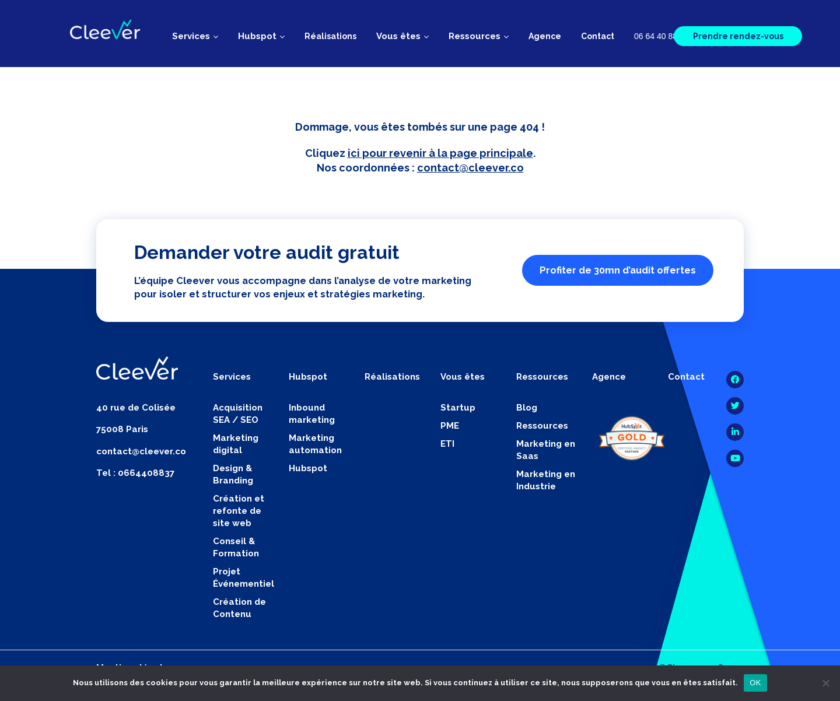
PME (449, 425)
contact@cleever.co (470, 168)
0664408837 (146, 473)
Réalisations (330, 36)
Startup (457, 407)
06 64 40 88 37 (661, 36)
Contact (597, 36)
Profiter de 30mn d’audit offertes (618, 270)
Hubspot (308, 468)
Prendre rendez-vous (738, 36)
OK (755, 682)
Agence (544, 36)
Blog (526, 407)
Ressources (542, 425)
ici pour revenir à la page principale (440, 153)
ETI (447, 444)
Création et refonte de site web (238, 510)
